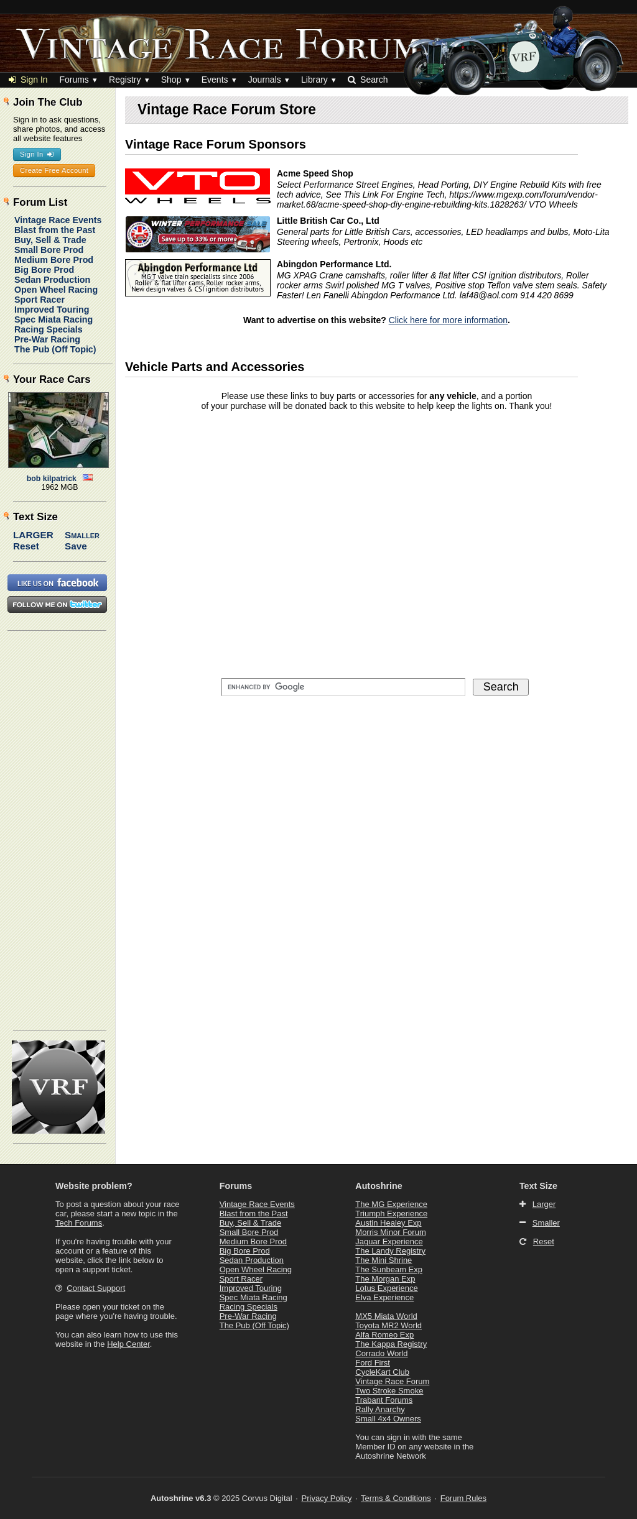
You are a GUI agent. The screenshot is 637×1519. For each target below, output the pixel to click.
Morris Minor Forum (390, 1232)
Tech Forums (78, 1223)
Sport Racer (39, 300)
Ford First (372, 1362)
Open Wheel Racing (56, 290)
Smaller (82, 535)
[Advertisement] (58, 829)
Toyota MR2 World (388, 1325)
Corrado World (381, 1353)
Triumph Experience (391, 1213)
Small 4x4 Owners (388, 1418)
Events (215, 80)
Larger (33, 535)
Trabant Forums (383, 1400)
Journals (264, 80)
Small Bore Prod (48, 250)
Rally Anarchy (379, 1409)
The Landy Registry (390, 1250)
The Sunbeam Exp (388, 1269)
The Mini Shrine (383, 1260)
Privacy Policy (327, 1498)
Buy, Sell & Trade (50, 240)
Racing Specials (48, 329)
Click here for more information (448, 320)
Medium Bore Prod (53, 260)
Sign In (28, 80)
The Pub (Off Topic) (55, 349)
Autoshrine (378, 1186)
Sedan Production (52, 280)
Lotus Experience (386, 1288)
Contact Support (96, 1288)
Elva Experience (384, 1297)
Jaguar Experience (388, 1241)
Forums (73, 80)
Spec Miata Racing (53, 319)
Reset (26, 546)
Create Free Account (54, 170)
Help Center (128, 1344)
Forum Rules (463, 1498)
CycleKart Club (382, 1372)
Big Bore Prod (44, 270)
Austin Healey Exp (388, 1223)
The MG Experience (391, 1204)
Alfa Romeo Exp (384, 1334)
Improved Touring (51, 309)
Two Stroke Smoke (389, 1390)
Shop (171, 80)
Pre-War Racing (47, 339)
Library (314, 80)
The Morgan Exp (385, 1278)
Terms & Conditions (396, 1498)
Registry (125, 80)
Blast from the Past (54, 230)
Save (76, 546)
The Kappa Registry (391, 1344)
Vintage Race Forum (392, 1381)
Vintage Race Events (57, 220)
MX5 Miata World (386, 1316)
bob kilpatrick (52, 478)
